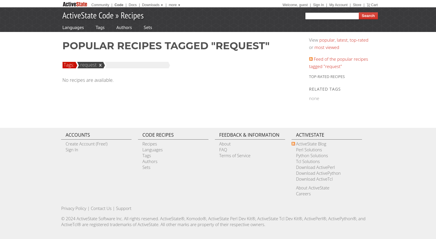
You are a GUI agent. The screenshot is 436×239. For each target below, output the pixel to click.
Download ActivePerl (315, 167)
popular (327, 40)
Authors (124, 27)
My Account (338, 5)
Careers (303, 193)
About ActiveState (312, 188)
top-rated (359, 40)
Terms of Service (235, 155)
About (225, 144)
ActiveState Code (88, 15)
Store (357, 5)
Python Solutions (312, 155)
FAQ (223, 149)
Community (100, 5)
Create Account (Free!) (86, 144)
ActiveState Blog (311, 144)
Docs (133, 5)
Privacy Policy (73, 208)
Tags (100, 27)
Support (123, 208)
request (87, 65)
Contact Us (101, 208)
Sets (148, 27)
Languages (73, 27)
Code (119, 5)
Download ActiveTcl (314, 179)
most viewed (326, 47)
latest (342, 40)
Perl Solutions (309, 149)
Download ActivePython (318, 173)
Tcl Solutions (308, 161)
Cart (374, 5)
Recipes (132, 15)
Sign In (318, 5)
